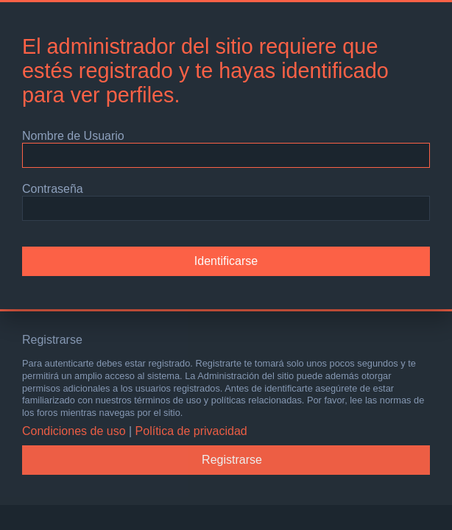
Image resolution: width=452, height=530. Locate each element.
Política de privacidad (191, 431)
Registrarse (232, 459)
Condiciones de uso (74, 431)
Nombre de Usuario (73, 136)
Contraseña (52, 189)
